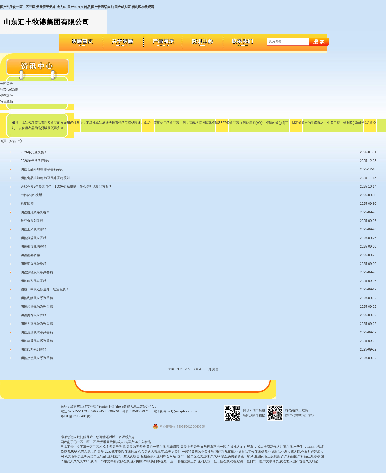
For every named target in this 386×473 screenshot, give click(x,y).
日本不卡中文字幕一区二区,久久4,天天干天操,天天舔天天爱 (103, 447)
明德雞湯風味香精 (33, 238)
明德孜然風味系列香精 (37, 358)
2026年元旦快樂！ (34, 152)
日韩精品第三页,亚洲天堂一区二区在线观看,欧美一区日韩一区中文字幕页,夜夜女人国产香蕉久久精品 (246, 461)
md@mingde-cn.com (182, 411)
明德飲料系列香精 (33, 349)
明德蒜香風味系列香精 (37, 341)
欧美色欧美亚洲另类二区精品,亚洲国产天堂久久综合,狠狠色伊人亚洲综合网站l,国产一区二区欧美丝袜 (137, 456)
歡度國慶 (27, 204)
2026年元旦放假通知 (35, 161)
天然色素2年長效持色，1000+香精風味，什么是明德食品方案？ (66, 186)
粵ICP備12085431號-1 (77, 416)
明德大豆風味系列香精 (37, 324)
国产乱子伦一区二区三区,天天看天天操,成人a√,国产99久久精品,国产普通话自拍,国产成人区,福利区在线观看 (77, 7)
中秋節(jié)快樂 (31, 195)
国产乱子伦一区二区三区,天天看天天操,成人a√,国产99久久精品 (106, 442)
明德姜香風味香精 (33, 315)
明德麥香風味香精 (33, 264)
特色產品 (6, 101)
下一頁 (206, 369)
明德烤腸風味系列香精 (37, 306)
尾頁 (215, 369)
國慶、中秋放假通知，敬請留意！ (45, 289)
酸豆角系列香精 (32, 221)
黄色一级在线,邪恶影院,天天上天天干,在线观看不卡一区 (186, 447)
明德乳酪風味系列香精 (37, 298)
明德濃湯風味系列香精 (37, 332)
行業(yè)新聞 (9, 89)
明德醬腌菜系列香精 (35, 212)
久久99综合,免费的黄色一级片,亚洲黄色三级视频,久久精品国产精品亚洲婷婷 (265, 456)
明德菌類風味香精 (33, 281)
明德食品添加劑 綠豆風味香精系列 (45, 178)
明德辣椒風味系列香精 (37, 272)
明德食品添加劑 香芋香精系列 (42, 169)
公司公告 (6, 83)
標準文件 (6, 95)
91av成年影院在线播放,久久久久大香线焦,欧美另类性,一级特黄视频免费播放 (159, 451)
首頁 (3, 141)
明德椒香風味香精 (33, 246)
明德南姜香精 (30, 255)
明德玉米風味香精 (33, 229)
